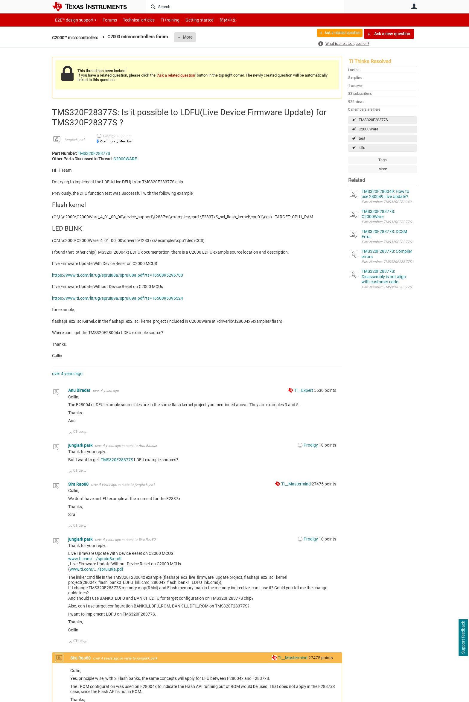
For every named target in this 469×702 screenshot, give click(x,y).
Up (70, 433)
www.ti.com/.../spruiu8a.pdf (95, 558)
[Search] (245, 6)
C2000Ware (368, 129)
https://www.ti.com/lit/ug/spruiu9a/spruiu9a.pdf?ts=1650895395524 (117, 298)
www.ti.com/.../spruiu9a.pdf (96, 569)
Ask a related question (338, 33)
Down (85, 433)
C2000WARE (125, 158)
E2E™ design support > (74, 20)
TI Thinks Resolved (370, 61)
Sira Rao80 (78, 484)
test (362, 138)
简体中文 (215, 20)
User (414, 6)
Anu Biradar (79, 390)
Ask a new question (391, 33)
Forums (105, 20)
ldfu (362, 147)
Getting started (189, 20)
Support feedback (463, 637)
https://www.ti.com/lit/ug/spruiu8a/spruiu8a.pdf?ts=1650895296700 (117, 275)
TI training (161, 20)
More (191, 37)
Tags (382, 160)
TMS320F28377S (373, 120)
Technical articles (132, 20)
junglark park (75, 140)
